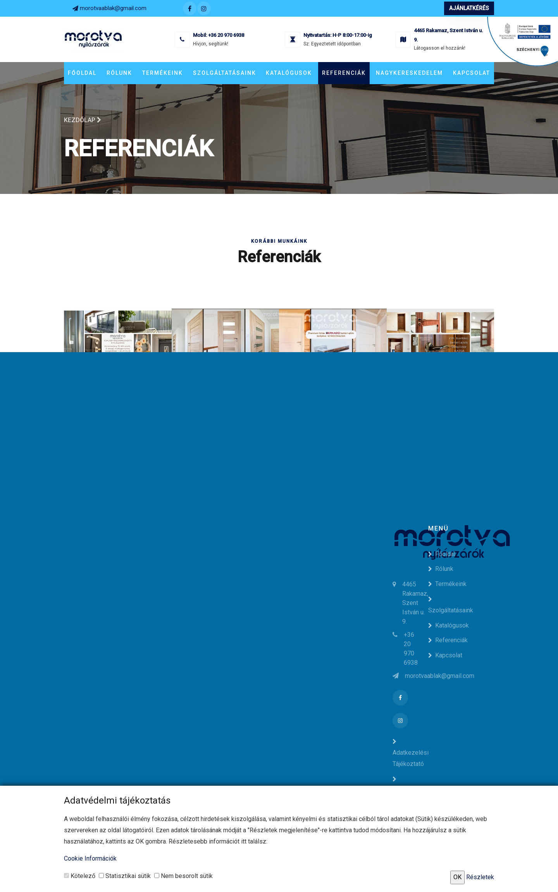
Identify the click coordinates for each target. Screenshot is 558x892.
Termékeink (162, 73)
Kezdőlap (82, 120)
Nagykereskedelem (409, 73)
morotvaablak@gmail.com (113, 8)
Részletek (480, 877)
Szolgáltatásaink (224, 73)
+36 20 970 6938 (226, 35)
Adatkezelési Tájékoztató (411, 753)
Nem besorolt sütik (183, 876)
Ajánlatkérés (469, 8)
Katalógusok (289, 73)
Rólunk (119, 73)
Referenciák (344, 73)
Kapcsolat (471, 73)
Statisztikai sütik (125, 876)
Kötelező (79, 876)
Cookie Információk (90, 858)
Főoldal (82, 73)
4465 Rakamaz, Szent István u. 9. (415, 603)
